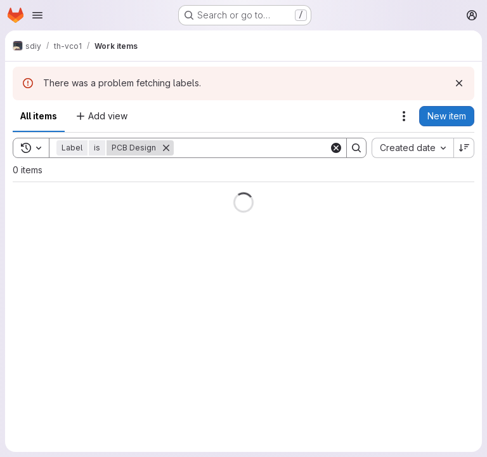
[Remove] (166, 148)
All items (38, 115)
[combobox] (412, 148)
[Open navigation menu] (37, 15)
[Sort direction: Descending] (464, 148)
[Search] (252, 148)
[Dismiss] (459, 83)
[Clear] (336, 148)
